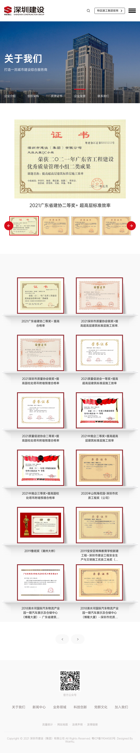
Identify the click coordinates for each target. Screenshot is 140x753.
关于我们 (18, 707)
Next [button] (131, 225)
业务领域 (59, 707)
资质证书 (56, 96)
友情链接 (92, 724)
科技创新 (80, 707)
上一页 (62, 639)
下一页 (78, 639)
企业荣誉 (80, 96)
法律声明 (77, 724)
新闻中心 (39, 707)
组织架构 (33, 96)
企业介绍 (10, 96)
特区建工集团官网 (107, 10)
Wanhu (69, 741)
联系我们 (103, 96)
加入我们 (121, 707)
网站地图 (62, 724)
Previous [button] (8, 225)
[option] (70, 166)
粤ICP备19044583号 (103, 738)
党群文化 (100, 707)
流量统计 (47, 724)
